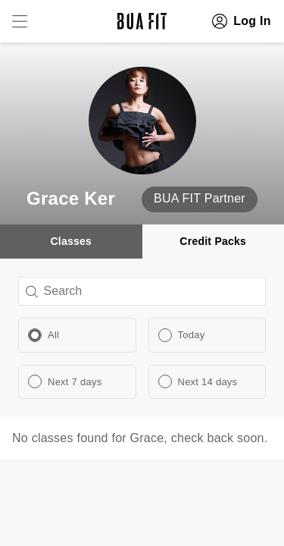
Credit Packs (212, 241)
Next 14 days (208, 382)
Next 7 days (74, 382)
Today (191, 334)
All (53, 334)
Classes (71, 241)
